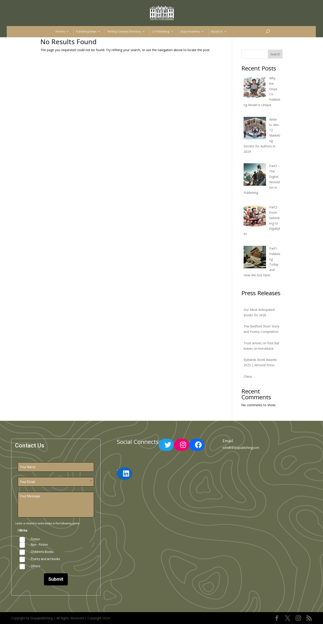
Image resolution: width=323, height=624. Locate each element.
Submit (55, 579)
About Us (219, 31)
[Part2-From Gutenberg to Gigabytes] (255, 217)
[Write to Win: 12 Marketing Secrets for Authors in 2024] (255, 129)
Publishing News (88, 31)
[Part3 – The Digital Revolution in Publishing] (255, 175)
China (248, 376)
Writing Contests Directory (126, 31)
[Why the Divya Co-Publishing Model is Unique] (255, 88)
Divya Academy (192, 31)
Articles (62, 31)
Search (275, 54)
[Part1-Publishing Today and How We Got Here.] (255, 258)
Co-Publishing (162, 31)
